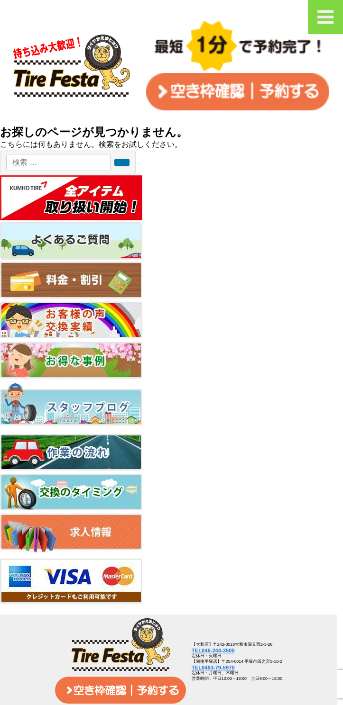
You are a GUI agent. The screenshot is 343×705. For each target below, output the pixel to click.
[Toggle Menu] (325, 17)
